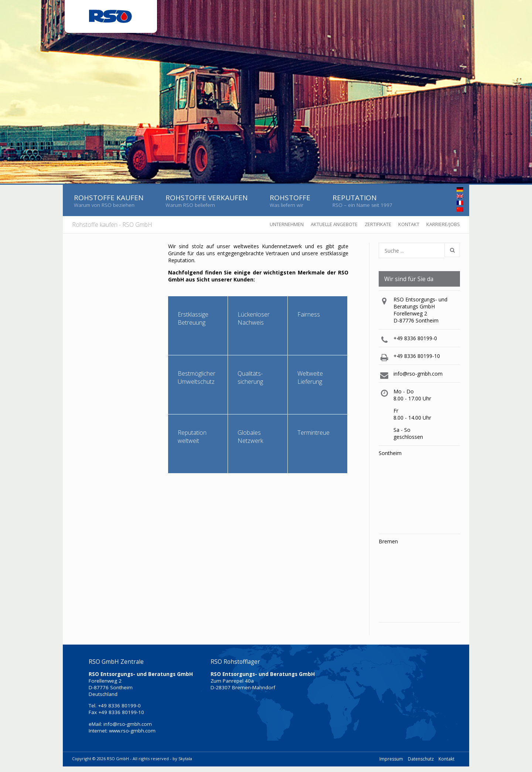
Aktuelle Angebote (334, 224)
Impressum (391, 759)
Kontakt (408, 224)
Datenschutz (421, 759)
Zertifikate (378, 224)
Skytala (185, 758)
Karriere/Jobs (443, 224)
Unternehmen (287, 224)
